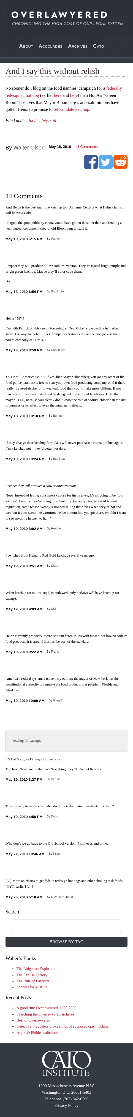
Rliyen (57, 853)
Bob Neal (59, 458)
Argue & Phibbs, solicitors (37, 1033)
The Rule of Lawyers (33, 981)
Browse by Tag (66, 941)
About (26, 46)
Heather (56, 528)
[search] (60, 926)
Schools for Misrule (32, 987)
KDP (54, 608)
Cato (98, 46)
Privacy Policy (67, 1105)
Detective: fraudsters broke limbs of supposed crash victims (63, 1026)
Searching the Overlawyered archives (45, 1014)
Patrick (55, 238)
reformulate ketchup (71, 109)
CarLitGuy (58, 349)
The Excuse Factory (32, 975)
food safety (38, 120)
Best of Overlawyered (33, 1020)
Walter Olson (29, 148)
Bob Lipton (58, 291)
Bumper (58, 415)
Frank (55, 651)
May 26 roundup (62, 896)
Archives (78, 46)
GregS (57, 700)
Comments (86, 147)
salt (53, 120)
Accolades (51, 46)
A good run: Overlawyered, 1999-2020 (46, 1008)
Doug (54, 565)
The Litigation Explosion (36, 969)
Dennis (55, 779)
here (58, 95)
